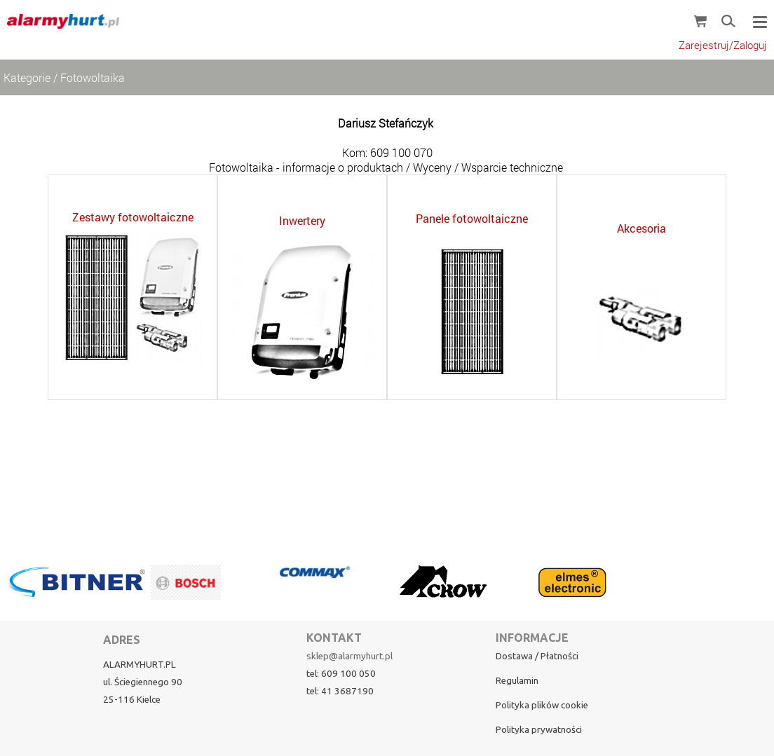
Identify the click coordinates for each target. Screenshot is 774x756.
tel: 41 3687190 (340, 691)
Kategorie (27, 77)
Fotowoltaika (92, 77)
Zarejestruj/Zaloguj (723, 45)
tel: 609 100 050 (341, 673)
